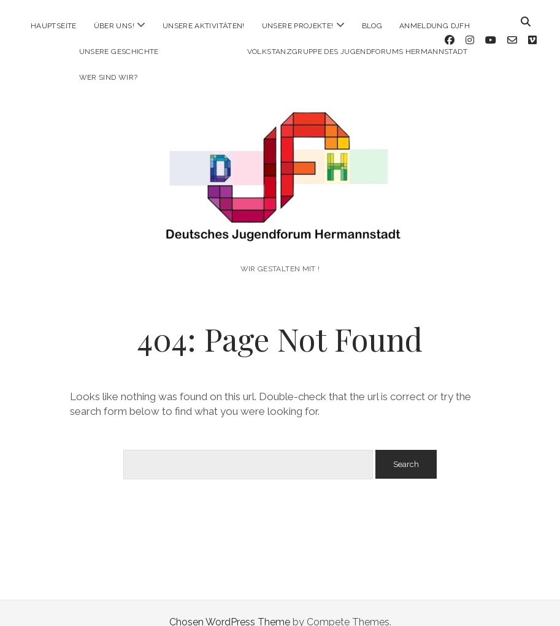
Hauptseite (54, 25)
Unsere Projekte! (298, 25)
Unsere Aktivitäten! (204, 25)
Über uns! (114, 25)
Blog (372, 25)
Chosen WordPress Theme (229, 603)
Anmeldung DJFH (434, 25)
